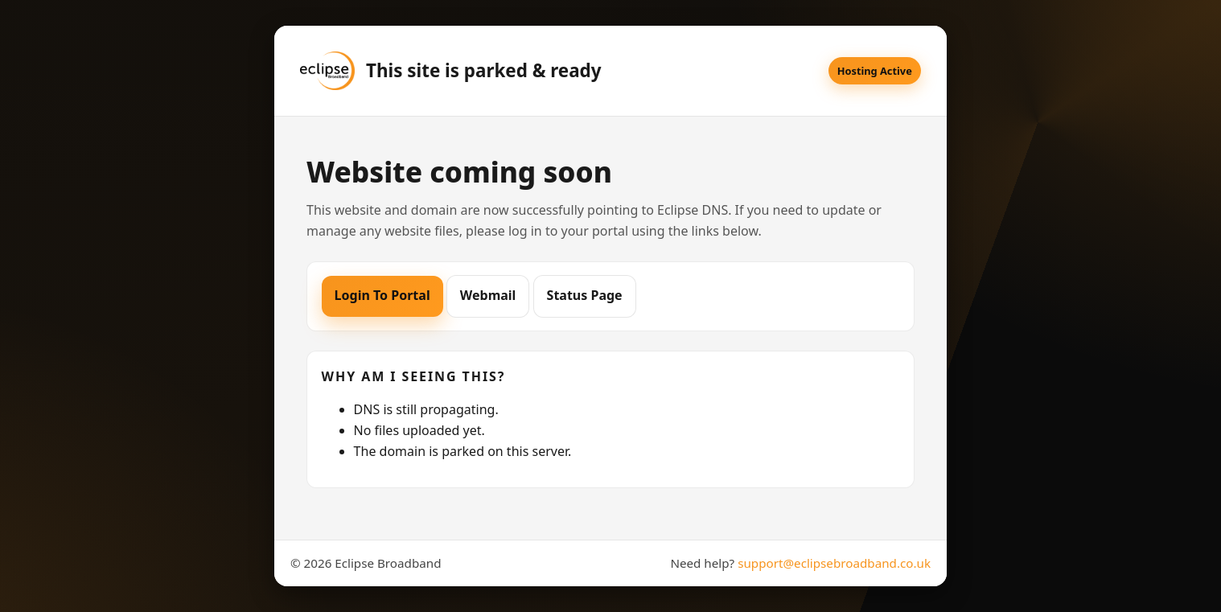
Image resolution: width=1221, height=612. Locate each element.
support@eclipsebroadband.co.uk (834, 563)
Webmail (488, 295)
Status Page (585, 295)
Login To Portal (382, 295)
